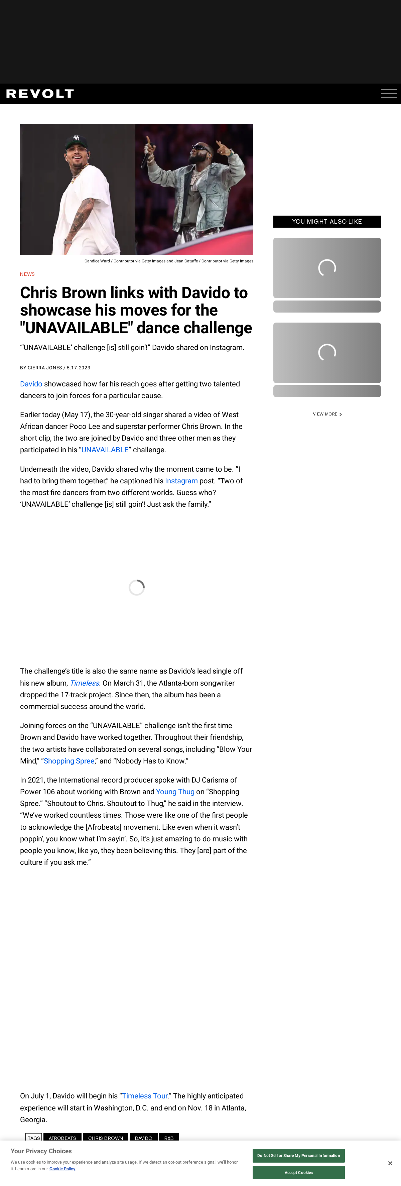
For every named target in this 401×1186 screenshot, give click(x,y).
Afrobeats (62, 1138)
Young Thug (175, 792)
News (27, 274)
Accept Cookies (299, 1172)
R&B (169, 1138)
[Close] (390, 1163)
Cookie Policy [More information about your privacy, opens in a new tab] (62, 1168)
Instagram (181, 481)
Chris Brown (105, 1138)
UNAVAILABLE (105, 450)
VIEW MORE (325, 414)
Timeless (84, 683)
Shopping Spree (69, 761)
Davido (31, 384)
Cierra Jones (45, 367)
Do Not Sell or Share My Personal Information (298, 1155)
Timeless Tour (144, 1096)
